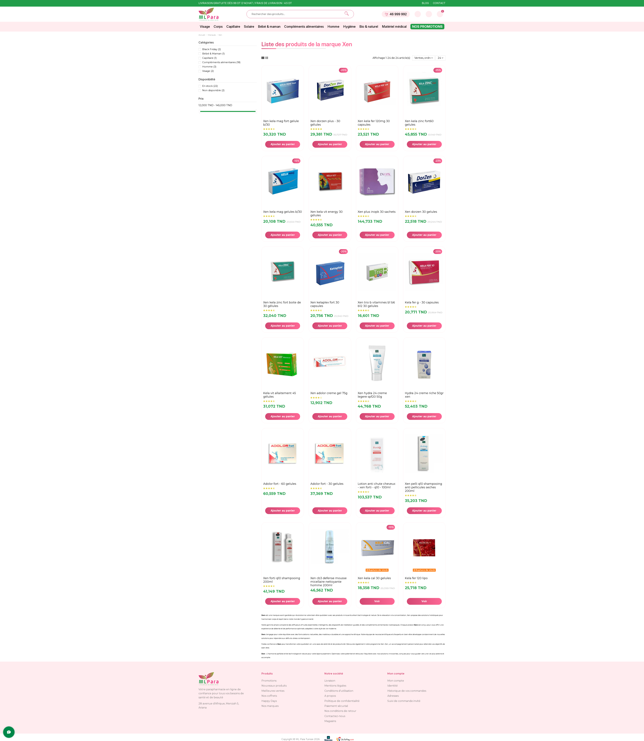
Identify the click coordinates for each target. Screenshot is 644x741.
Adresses (393, 695)
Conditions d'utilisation (338, 690)
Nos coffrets (269, 695)
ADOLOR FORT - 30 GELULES (326, 484)
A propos (330, 695)
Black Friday (211, 49)
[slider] (199, 111)
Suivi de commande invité (403, 701)
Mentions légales (335, 685)
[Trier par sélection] (423, 58)
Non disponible (213, 90)
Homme (209, 66)
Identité (392, 685)
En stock (210, 85)
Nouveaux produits (274, 685)
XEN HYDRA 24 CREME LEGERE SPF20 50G (372, 394)
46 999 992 (396, 14)
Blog (426, 3)
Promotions (268, 680)
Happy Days (269, 701)
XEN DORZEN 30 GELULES (421, 212)
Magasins (330, 721)
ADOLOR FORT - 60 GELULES (279, 484)
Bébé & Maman (213, 53)
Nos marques (270, 706)
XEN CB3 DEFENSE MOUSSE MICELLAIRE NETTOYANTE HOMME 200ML (328, 581)
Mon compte (395, 680)
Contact (439, 3)
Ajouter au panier (283, 144)
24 (440, 57)
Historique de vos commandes (406, 690)
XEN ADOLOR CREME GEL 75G (328, 393)
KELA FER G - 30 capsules (422, 302)
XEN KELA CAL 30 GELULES (374, 578)
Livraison (329, 680)
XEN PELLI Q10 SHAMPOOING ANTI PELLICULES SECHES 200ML (423, 487)
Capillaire (209, 57)
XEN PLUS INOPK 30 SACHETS (377, 212)
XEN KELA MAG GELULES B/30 (282, 212)
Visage (208, 70)
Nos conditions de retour (340, 710)
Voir (377, 601)
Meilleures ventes (272, 690)
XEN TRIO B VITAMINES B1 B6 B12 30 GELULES (376, 304)
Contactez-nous (334, 716)
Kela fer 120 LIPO (416, 578)
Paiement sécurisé (336, 706)
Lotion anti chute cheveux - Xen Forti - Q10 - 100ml (376, 485)
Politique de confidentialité (342, 701)
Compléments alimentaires (221, 62)
